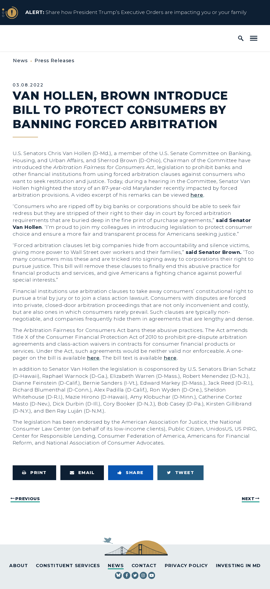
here (196, 195)
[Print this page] (34, 472)
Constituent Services (68, 565)
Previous (27, 498)
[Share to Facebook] (130, 472)
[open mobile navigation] (253, 38)
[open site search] (241, 38)
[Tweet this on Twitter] (180, 472)
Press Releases (55, 61)
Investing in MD (238, 565)
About (18, 565)
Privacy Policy (186, 565)
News (20, 61)
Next (248, 498)
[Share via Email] (82, 472)
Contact (144, 565)
